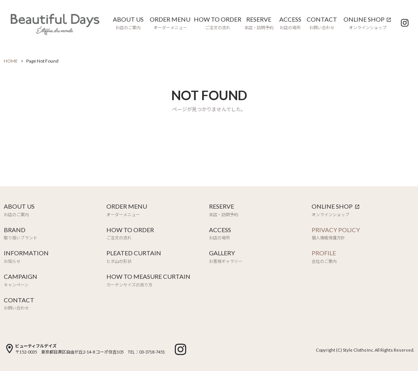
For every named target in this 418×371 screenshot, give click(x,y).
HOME (11, 61)
